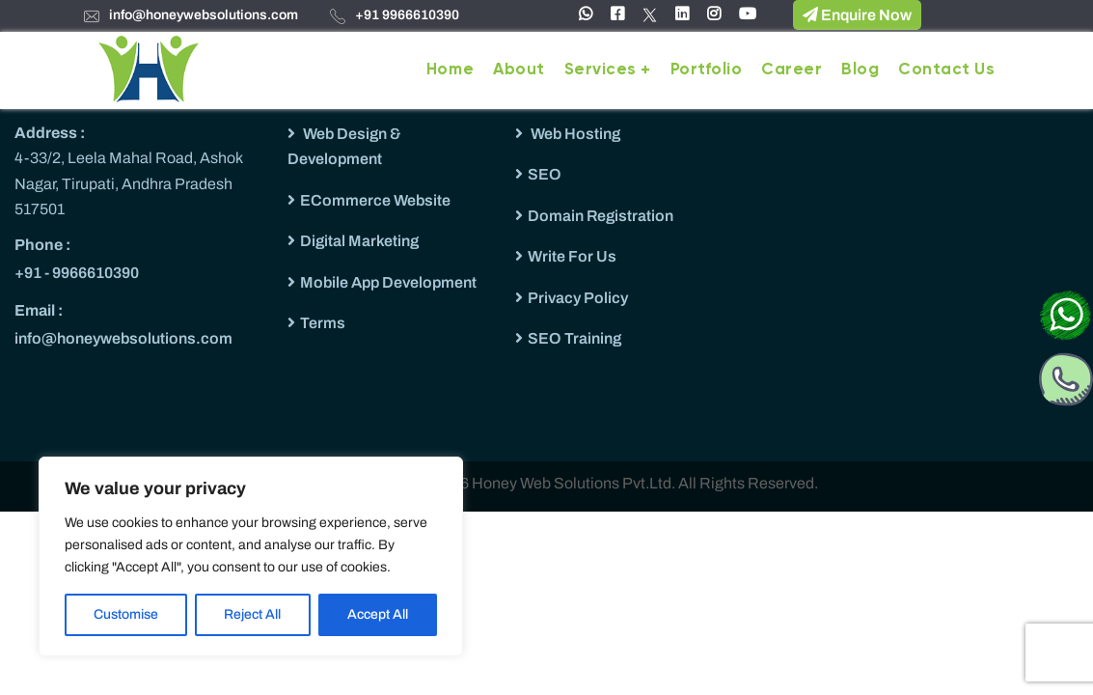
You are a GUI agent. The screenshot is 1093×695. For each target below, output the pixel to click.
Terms (322, 323)
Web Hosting (574, 133)
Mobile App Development (388, 282)
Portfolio (706, 70)
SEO (544, 174)
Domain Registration (600, 216)
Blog (860, 70)
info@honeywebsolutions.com (203, 15)
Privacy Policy (578, 298)
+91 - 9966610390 (76, 272)
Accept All (377, 614)
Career (791, 70)
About (519, 70)
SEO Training (574, 338)
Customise (126, 614)
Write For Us (572, 256)
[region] (251, 556)
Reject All (252, 614)
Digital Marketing (359, 241)
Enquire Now (857, 14)
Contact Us (946, 70)
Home (450, 70)
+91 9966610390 (407, 15)
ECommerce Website (375, 200)
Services (600, 70)
